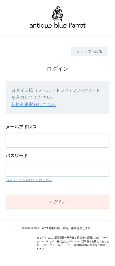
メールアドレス (21, 126)
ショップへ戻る (89, 51)
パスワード (17, 155)
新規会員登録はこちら (33, 104)
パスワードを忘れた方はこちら (29, 180)
